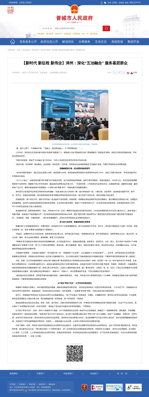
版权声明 (42, 384)
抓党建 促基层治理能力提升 (63, 50)
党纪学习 (58, 34)
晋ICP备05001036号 (17, 390)
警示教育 (49, 34)
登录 (109, 3)
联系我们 (22, 384)
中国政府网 (13, 2)
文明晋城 (76, 34)
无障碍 (114, 3)
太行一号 (85, 34)
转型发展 (67, 34)
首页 (18, 50)
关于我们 (13, 384)
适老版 (121, 3)
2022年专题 (45, 50)
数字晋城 (93, 34)
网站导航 (32, 384)
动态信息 (26, 50)
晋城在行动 (80, 50)
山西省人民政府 (25, 2)
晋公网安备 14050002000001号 (40, 390)
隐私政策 (52, 384)
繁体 (127, 3)
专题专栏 (35, 50)
